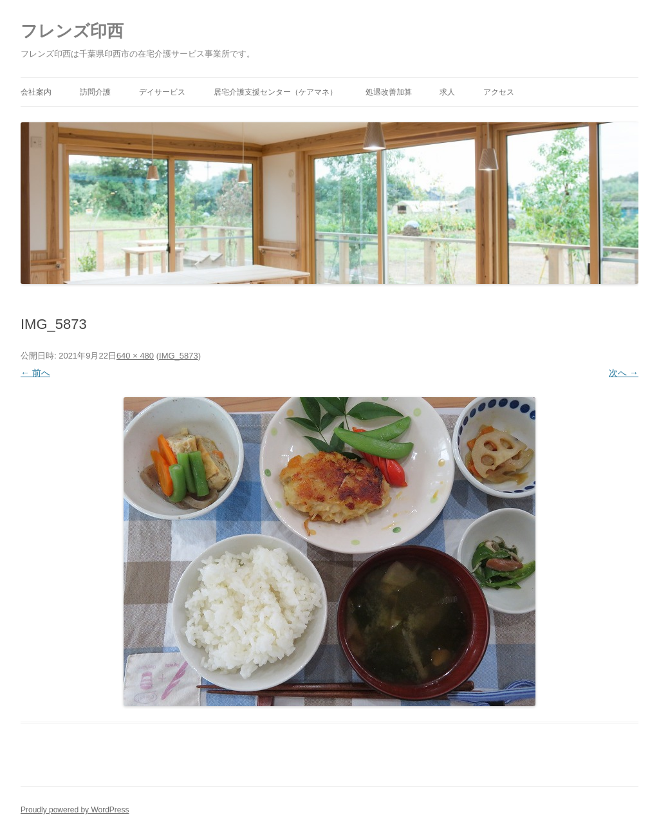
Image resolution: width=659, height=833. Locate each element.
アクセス (498, 92)
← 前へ (35, 373)
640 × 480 (135, 355)
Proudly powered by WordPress (75, 809)
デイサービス (162, 92)
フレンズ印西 (72, 31)
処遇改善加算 (389, 92)
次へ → (623, 373)
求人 (447, 92)
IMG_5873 (178, 355)
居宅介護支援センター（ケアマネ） (275, 92)
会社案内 (36, 92)
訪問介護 (95, 92)
